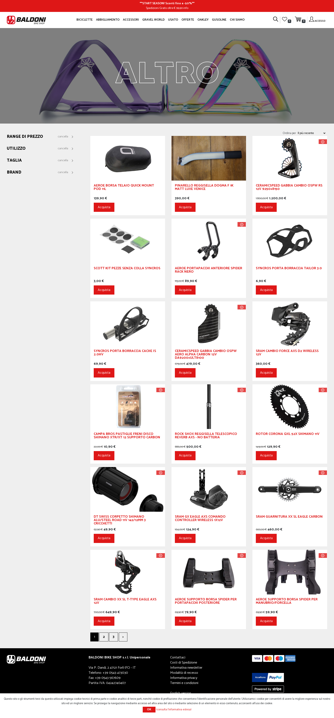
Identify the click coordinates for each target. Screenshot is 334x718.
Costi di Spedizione (183, 662)
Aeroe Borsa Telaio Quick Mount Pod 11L (124, 188)
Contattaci (177, 657)
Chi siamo (237, 19)
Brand (14, 173)
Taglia (14, 161)
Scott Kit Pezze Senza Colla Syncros (127, 269)
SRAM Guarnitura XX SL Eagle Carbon (289, 517)
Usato (173, 19)
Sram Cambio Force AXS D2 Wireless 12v (287, 353)
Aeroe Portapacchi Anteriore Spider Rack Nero (208, 271)
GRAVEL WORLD (153, 19)
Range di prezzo (25, 137)
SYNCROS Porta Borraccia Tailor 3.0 (289, 269)
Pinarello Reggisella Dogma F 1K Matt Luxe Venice (204, 188)
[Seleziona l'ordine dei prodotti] (311, 133)
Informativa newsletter (186, 668)
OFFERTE (187, 19)
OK (149, 709)
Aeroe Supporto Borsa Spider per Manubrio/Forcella (287, 602)
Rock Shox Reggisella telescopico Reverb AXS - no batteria (206, 436)
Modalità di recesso (184, 673)
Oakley (203, 19)
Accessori (131, 19)
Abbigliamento (107, 19)
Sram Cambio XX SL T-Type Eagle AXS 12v (125, 602)
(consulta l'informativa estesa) (173, 710)
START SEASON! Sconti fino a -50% (167, 3)
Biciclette (84, 19)
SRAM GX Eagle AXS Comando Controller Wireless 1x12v (200, 519)
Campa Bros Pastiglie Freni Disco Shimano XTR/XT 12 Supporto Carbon (127, 436)
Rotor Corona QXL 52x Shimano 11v (288, 434)
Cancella (63, 136)
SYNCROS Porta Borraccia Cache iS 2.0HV (125, 353)
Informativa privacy (183, 678)
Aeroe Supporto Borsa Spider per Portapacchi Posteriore (206, 602)
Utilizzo (16, 149)
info (185, 8)
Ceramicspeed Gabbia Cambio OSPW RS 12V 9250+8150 (289, 188)
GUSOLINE (219, 19)
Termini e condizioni (184, 683)
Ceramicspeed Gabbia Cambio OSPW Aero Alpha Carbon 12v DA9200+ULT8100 (206, 355)
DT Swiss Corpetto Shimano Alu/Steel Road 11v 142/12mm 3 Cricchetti (120, 520)
